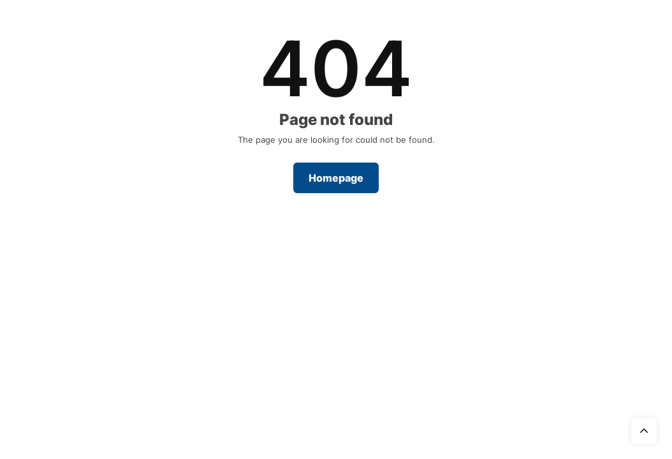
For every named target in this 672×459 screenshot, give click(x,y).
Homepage (336, 177)
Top (644, 431)
